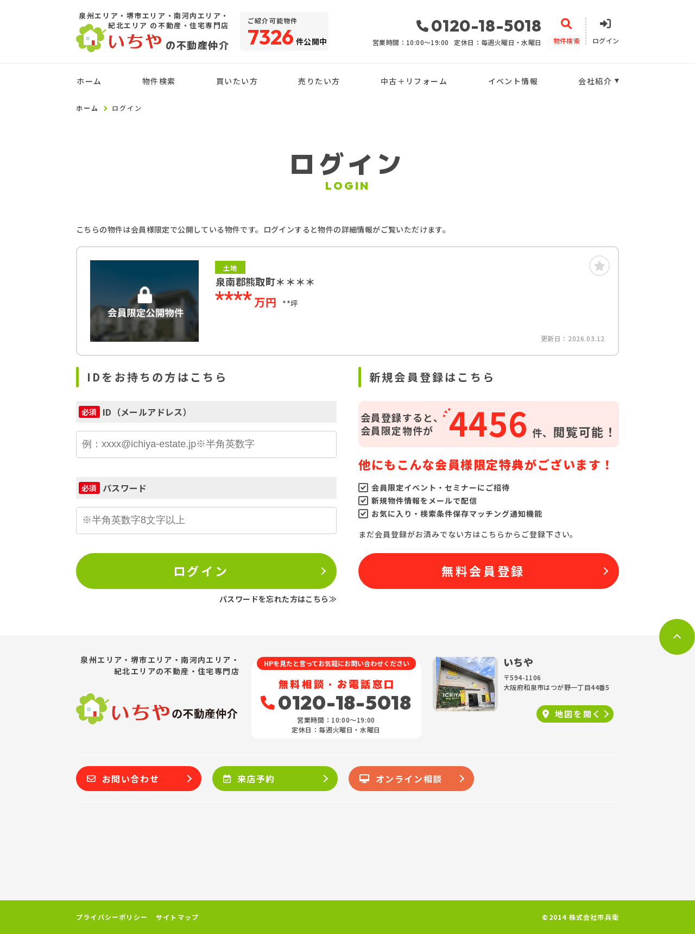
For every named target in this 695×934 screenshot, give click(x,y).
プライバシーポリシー (112, 917)
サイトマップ (177, 917)
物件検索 (159, 81)
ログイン (201, 570)
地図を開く (572, 713)
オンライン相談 (401, 778)
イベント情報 (513, 81)
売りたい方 (319, 81)
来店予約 (249, 778)
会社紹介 (595, 81)
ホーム (89, 81)
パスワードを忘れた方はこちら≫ (278, 598)
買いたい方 (237, 81)
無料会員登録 (483, 570)
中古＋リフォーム (414, 81)
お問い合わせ (123, 778)
